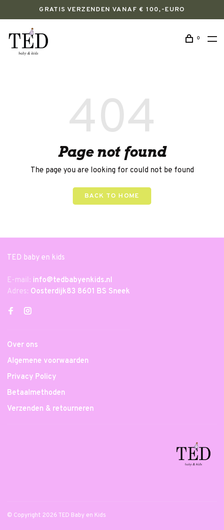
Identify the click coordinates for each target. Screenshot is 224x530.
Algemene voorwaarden (48, 361)
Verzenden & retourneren (50, 409)
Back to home (112, 196)
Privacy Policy (31, 377)
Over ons (22, 345)
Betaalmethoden (36, 393)
